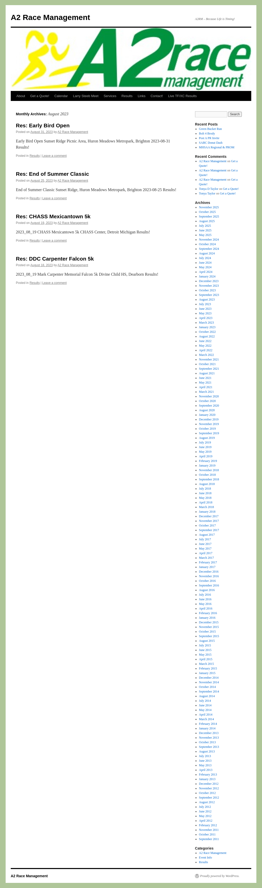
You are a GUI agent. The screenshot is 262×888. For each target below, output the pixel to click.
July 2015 (205, 645)
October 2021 (207, 364)
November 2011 (209, 830)
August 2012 (207, 802)
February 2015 (208, 668)
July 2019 (205, 442)
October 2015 (207, 631)
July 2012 (205, 807)
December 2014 (209, 677)
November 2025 (209, 207)
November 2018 (209, 470)
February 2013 (208, 774)
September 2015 (209, 636)
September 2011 (209, 839)
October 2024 (207, 244)
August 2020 (207, 410)
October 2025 (207, 212)
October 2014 (207, 687)
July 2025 (205, 226)
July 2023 (205, 304)
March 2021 (206, 392)
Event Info (205, 857)
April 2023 (205, 318)
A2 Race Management (50, 17)
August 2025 (207, 221)
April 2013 (205, 770)
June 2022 (205, 341)
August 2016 (207, 590)
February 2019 (208, 461)
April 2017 (205, 553)
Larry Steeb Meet (86, 96)
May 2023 (205, 313)
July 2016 (205, 594)
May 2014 (205, 710)
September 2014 (209, 691)
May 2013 (205, 765)
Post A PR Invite (209, 138)
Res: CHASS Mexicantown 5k (53, 216)
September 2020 (209, 405)
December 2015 (209, 622)
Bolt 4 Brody (207, 133)
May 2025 (205, 235)
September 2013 (209, 747)
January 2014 (207, 728)
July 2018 (205, 488)
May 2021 (205, 382)
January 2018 (207, 511)
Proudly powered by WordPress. (219, 876)
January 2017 (207, 567)
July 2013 (205, 756)
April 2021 (205, 387)
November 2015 (209, 627)
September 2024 (209, 249)
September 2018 (209, 479)
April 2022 (205, 350)
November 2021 (209, 359)
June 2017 (205, 544)
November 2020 (209, 396)
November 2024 (209, 239)
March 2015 (206, 664)
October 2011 (207, 834)
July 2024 (205, 258)
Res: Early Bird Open (43, 125)
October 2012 (207, 793)
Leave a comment (54, 156)
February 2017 (208, 562)
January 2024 (207, 276)
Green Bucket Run (210, 129)
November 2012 (209, 788)
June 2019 (205, 447)
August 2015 (207, 641)
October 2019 (207, 428)
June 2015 (205, 650)
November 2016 (209, 576)
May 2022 (205, 345)
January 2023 (207, 327)
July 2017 (205, 539)
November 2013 (209, 737)
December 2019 (209, 419)
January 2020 (207, 415)
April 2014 (205, 714)
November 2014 (209, 682)
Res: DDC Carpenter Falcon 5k (55, 259)
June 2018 (205, 493)
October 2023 (207, 290)
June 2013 (205, 760)
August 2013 (207, 751)
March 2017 (206, 558)
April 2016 (205, 608)
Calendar (61, 96)
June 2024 (205, 262)
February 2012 (208, 825)
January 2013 (207, 779)
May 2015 (205, 654)
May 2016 (205, 604)
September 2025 (209, 216)
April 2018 (205, 502)
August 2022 (207, 336)
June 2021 (205, 378)
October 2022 (207, 332)
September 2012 (209, 797)
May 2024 (205, 267)
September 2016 (209, 585)
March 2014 (206, 719)
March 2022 (206, 355)
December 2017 (209, 516)
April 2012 (205, 820)
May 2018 (205, 498)
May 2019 (205, 451)
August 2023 (207, 299)
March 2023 (206, 322)
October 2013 (207, 742)
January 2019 (207, 465)
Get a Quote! (39, 96)
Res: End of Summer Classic (52, 174)
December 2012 (209, 784)
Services (110, 96)
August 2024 (207, 253)
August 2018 (207, 484)
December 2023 (209, 281)
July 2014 (205, 701)
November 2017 (209, 521)
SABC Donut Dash (211, 142)
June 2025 (205, 230)
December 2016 (209, 571)
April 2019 (205, 456)
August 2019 (207, 438)
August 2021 (207, 373)
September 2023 (209, 295)
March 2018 (206, 507)
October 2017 (207, 525)
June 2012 (205, 811)
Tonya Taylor (207, 193)
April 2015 (205, 659)
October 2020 (207, 401)
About (20, 96)
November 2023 (209, 285)
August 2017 (207, 534)
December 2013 (209, 733)
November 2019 (209, 424)
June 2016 (205, 599)
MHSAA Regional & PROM (216, 147)
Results (127, 96)
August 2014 (207, 696)
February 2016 (208, 613)
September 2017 (209, 530)
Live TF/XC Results (182, 96)
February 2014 (208, 724)
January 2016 (207, 617)
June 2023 (205, 309)
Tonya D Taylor (208, 189)
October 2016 (207, 581)
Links (141, 96)
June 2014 (205, 705)
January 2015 (207, 673)
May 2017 (205, 548)
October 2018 (207, 475)
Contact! (156, 96)
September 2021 (209, 368)
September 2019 (209, 433)
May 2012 (205, 816)
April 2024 (205, 272)
